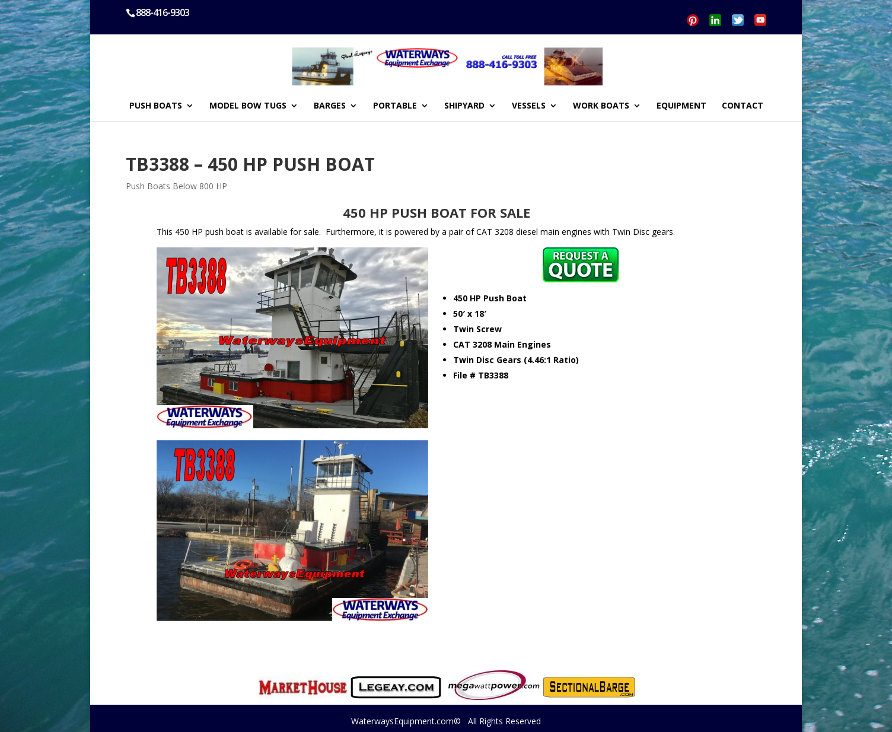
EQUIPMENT (681, 106)
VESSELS (529, 106)
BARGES (330, 106)
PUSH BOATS (155, 106)
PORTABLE (395, 106)
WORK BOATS (601, 106)
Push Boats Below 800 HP (176, 186)
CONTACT (742, 106)
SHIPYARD (464, 106)
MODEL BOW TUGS (247, 106)
